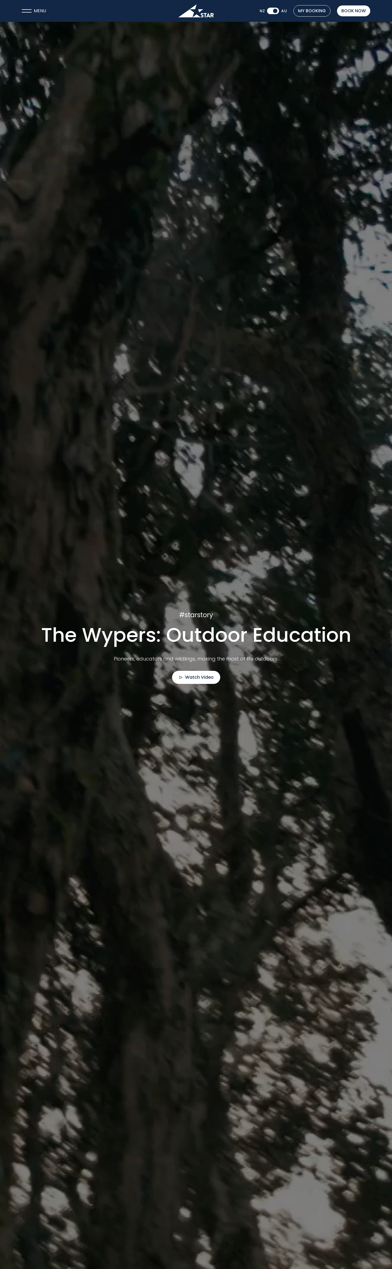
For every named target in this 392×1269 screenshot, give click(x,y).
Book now (353, 11)
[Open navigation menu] (80, 11)
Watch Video (196, 677)
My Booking (312, 11)
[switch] (273, 11)
